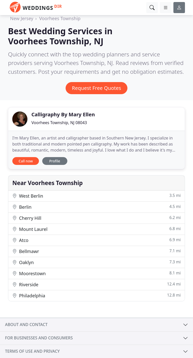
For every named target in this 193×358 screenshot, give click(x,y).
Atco (96, 240)
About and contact (26, 324)
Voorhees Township (59, 18)
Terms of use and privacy (32, 351)
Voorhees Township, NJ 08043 (59, 122)
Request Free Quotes (96, 88)
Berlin (96, 207)
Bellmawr (96, 251)
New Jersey (21, 18)
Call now (26, 161)
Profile (54, 161)
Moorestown (96, 273)
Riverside (96, 284)
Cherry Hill (96, 218)
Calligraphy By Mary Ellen (63, 114)
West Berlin (96, 196)
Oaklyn (96, 262)
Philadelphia (96, 295)
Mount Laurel (96, 229)
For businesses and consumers (39, 338)
